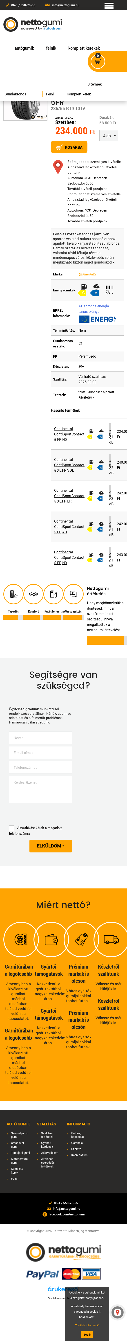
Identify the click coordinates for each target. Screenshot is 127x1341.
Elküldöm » (51, 846)
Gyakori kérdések (47, 1145)
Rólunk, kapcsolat (77, 1135)
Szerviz (76, 1149)
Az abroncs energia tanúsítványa (93, 309)
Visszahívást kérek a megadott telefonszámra (35, 830)
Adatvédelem (49, 1153)
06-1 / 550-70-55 (23, 5)
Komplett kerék (79, 94)
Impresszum (79, 1155)
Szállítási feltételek (47, 1135)
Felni (50, 94)
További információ (87, 1325)
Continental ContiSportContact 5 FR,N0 (69, 434)
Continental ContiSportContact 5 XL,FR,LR (69, 495)
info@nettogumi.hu (65, 5)
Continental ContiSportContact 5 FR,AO (69, 526)
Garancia (77, 1143)
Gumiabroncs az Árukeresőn (63, 1298)
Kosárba (69, 147)
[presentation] (43, 815)
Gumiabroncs (15, 94)
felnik (51, 48)
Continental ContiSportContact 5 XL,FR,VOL (69, 465)
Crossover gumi (17, 1145)
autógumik (24, 48)
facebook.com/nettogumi (67, 1214)
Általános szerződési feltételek (48, 1162)
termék (96, 81)
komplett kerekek (84, 48)
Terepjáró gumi (20, 1153)
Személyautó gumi (19, 1135)
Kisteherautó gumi (19, 1161)
